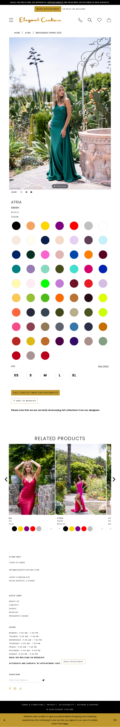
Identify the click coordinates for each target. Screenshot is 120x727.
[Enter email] (26, 680)
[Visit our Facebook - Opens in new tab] (9, 688)
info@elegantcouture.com (24, 570)
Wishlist (14, 612)
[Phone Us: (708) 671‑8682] (80, 20)
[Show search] (90, 20)
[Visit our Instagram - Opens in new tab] (15, 688)
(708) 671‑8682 (17, 562)
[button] (11, 20)
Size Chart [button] (103, 366)
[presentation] (34, 479)
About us (14, 601)
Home (17, 32)
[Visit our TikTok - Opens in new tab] (21, 688)
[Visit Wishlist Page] (99, 20)
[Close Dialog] (4, 720)
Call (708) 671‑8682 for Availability (35, 392)
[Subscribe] (43, 680)
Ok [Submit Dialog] (115, 720)
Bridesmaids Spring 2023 (48, 32)
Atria (28, 32)
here (66, 723)
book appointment (73, 662)
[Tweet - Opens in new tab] (21, 192)
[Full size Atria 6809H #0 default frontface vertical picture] (60, 113)
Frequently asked (18, 616)
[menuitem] (11, 20)
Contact (14, 605)
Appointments (55, 2)
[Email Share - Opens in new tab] (31, 192)
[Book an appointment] (47, 9)
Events (13, 608)
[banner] (40, 20)
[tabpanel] (60, 113)
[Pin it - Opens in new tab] (26, 192)
